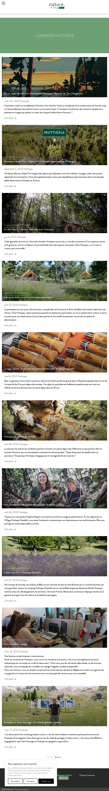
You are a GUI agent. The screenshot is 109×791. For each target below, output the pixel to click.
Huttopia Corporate (87, 775)
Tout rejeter (30, 781)
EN (65, 778)
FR (61, 778)
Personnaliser (15, 781)
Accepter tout (46, 781)
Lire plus (10, 118)
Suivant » (57, 757)
